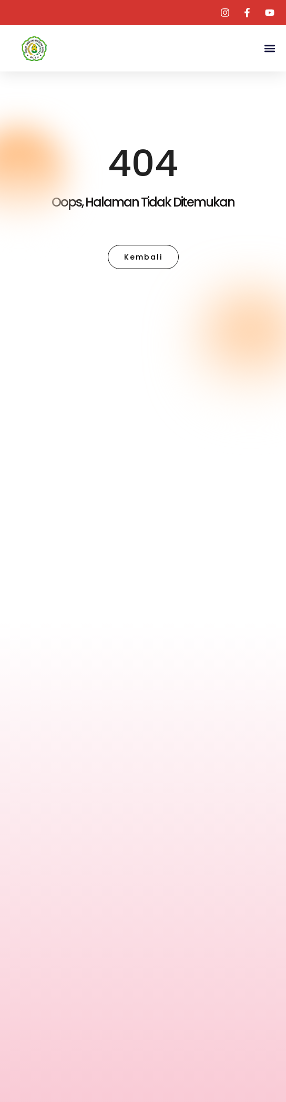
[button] (269, 48)
